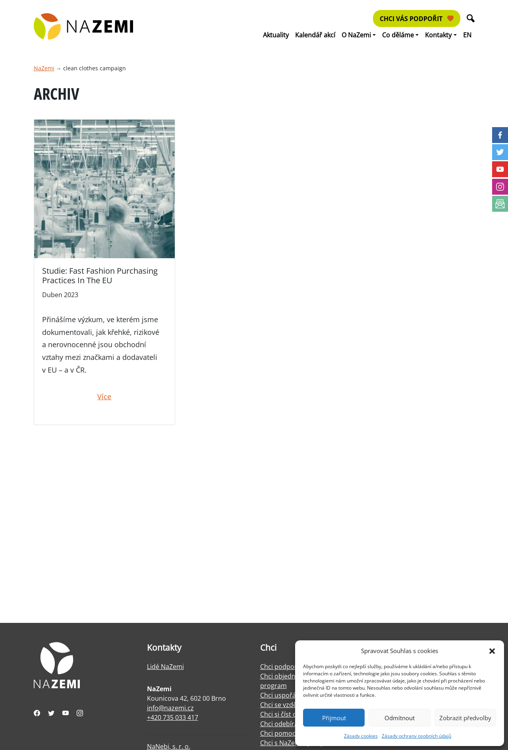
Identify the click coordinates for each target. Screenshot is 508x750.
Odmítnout (399, 718)
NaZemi (44, 68)
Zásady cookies (361, 736)
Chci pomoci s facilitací (294, 733)
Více (104, 396)
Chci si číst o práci (286, 714)
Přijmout (334, 718)
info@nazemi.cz (170, 708)
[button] (492, 651)
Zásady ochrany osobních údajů (416, 736)
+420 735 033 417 (172, 717)
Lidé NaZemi (165, 666)
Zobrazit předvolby (465, 718)
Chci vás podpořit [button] (417, 18)
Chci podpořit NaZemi (293, 666)
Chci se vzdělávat (285, 704)
